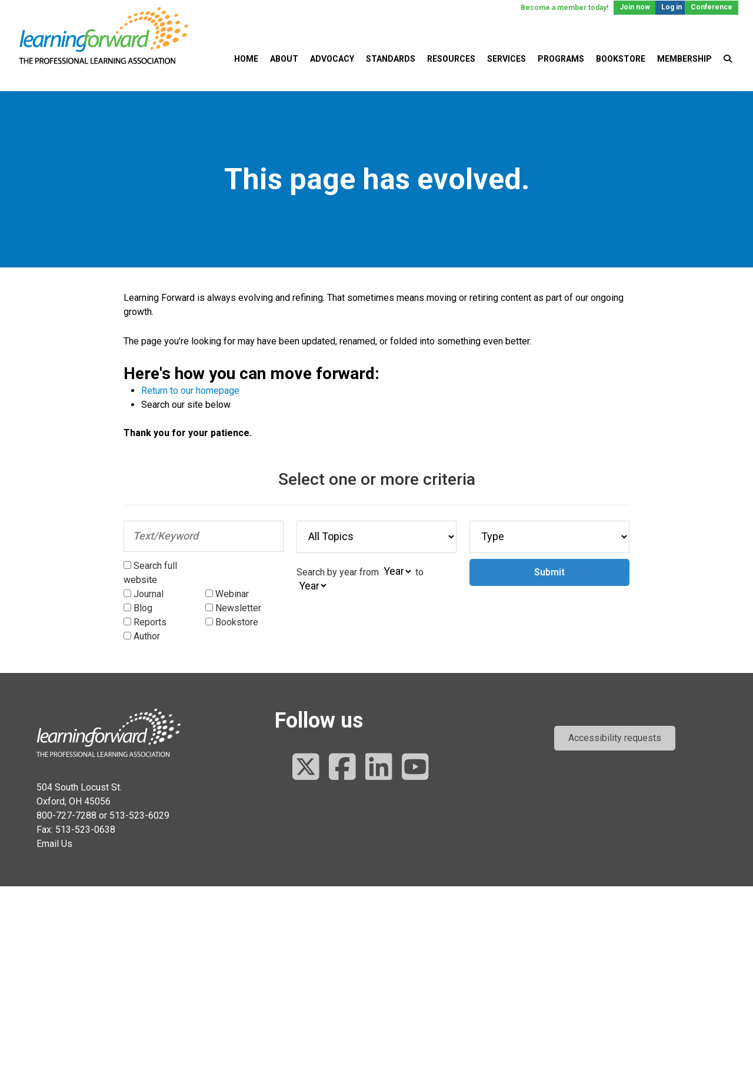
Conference (711, 7)
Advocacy (332, 58)
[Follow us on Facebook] (342, 768)
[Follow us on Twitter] (305, 768)
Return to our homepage (190, 390)
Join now (634, 7)
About (284, 58)
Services (506, 58)
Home (246, 58)
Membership (684, 58)
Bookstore (620, 58)
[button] (614, 738)
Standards (390, 58)
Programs (561, 58)
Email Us (54, 843)
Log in (671, 7)
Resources (451, 58)
